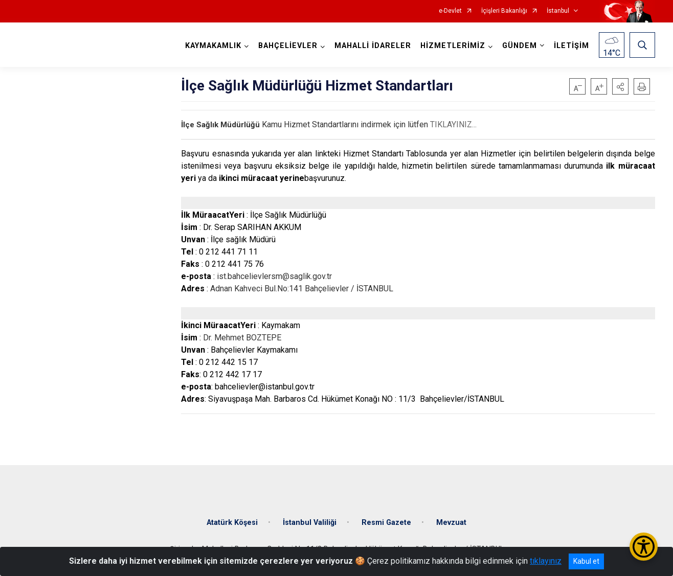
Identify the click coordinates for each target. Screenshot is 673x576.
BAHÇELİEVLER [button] (288, 45)
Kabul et (586, 561)
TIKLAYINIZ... (453, 124)
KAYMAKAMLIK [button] (213, 45)
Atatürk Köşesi (232, 522)
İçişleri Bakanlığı (504, 11)
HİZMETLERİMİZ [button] (452, 45)
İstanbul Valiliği (309, 522)
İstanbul (558, 11)
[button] (620, 86)
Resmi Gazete (386, 522)
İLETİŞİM (571, 45)
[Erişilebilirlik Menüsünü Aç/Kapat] (644, 547)
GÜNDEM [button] (519, 45)
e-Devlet (450, 11)
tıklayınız (546, 561)
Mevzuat (451, 522)
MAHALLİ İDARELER (372, 45)
